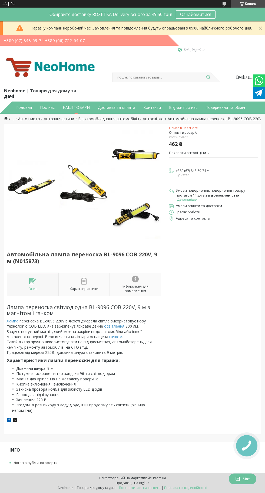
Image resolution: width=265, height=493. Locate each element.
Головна (24, 107)
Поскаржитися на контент (140, 487)
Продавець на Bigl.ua (132, 483)
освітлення (114, 326)
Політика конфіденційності (185, 487)
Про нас (47, 107)
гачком (115, 336)
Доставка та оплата (116, 107)
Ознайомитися (195, 14)
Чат (242, 478)
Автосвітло (153, 118)
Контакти (152, 107)
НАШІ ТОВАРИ (76, 107)
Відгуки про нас (183, 107)
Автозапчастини (59, 118)
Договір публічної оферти (36, 462)
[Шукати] (208, 77)
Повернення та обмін (225, 107)
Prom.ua (159, 478)
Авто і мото (29, 118)
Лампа (12, 321)
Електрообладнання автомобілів (108, 118)
